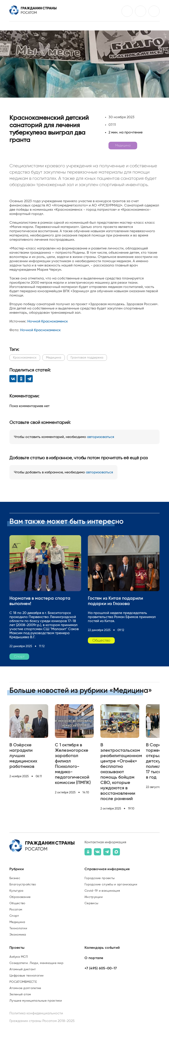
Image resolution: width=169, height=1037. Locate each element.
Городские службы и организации (110, 884)
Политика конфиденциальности (36, 1013)
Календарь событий (102, 947)
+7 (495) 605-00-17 (100, 968)
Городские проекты (99, 878)
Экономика (17, 934)
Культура (16, 890)
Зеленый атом (20, 994)
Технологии (18, 928)
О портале (93, 958)
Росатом (15, 909)
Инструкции (93, 897)
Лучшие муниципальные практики (35, 1000)
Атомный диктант (22, 969)
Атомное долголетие (25, 988)
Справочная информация (107, 869)
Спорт (14, 915)
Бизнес (14, 878)
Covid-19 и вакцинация (102, 890)
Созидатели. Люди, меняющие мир (36, 963)
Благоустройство (22, 884)
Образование (19, 897)
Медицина (122, 145)
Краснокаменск (25, 357)
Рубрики (16, 869)
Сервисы (91, 903)
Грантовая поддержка (87, 357)
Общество (17, 903)
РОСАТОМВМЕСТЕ (23, 981)
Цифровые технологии (26, 975)
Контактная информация (105, 842)
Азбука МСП (18, 956)
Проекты (16, 947)
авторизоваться (100, 437)
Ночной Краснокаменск (47, 321)
